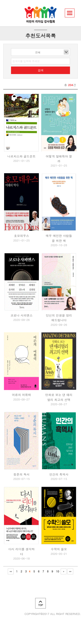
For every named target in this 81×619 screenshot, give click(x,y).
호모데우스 (21, 236)
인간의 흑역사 (58, 474)
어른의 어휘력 (21, 395)
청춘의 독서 (21, 474)
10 (57, 571)
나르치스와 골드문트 (21, 156)
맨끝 (70, 571)
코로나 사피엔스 (21, 315)
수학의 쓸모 (59, 549)
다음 (63, 571)
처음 (10, 571)
